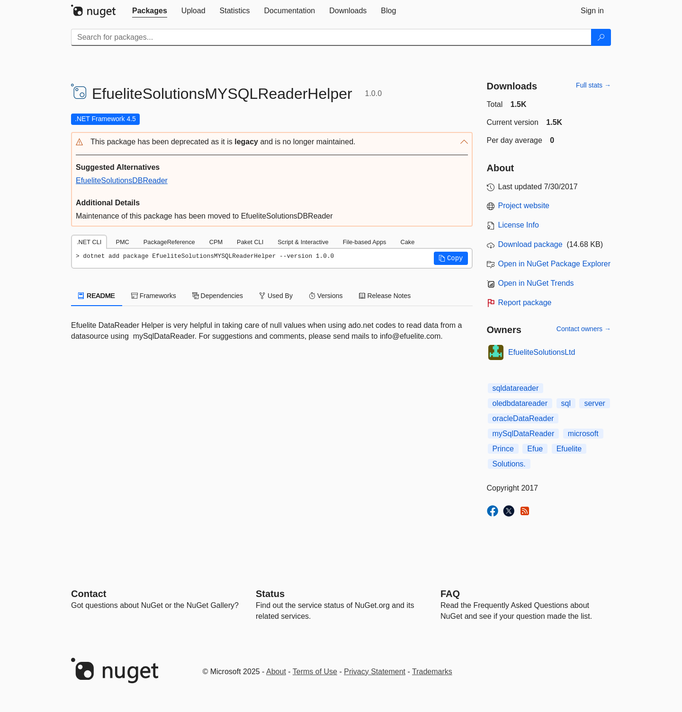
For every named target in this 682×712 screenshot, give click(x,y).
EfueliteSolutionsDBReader (122, 180)
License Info (518, 225)
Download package (530, 244)
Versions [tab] (326, 295)
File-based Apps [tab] (364, 242)
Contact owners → (583, 329)
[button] (272, 142)
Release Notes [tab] (385, 295)
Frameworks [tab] (153, 295)
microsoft (583, 434)
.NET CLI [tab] (89, 242)
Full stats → (593, 85)
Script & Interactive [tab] (303, 242)
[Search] (601, 37)
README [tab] (96, 295)
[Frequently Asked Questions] (450, 594)
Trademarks (432, 672)
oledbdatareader (520, 403)
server (594, 403)
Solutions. (509, 464)
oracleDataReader (523, 418)
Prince (503, 449)
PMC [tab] (122, 242)
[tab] (149, 10)
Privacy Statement (374, 672)
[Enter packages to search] (331, 37)
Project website (524, 206)
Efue (535, 449)
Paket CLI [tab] (250, 242)
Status (270, 594)
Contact (88, 594)
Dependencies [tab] (217, 295)
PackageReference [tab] (169, 242)
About (276, 672)
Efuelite (569, 449)
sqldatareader (516, 388)
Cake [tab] (407, 242)
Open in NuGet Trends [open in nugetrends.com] (536, 283)
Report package (525, 303)
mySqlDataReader (524, 434)
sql (566, 403)
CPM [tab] (216, 242)
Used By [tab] (276, 295)
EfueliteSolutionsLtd (541, 352)
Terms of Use (315, 672)
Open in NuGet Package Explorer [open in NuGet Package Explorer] (554, 264)
